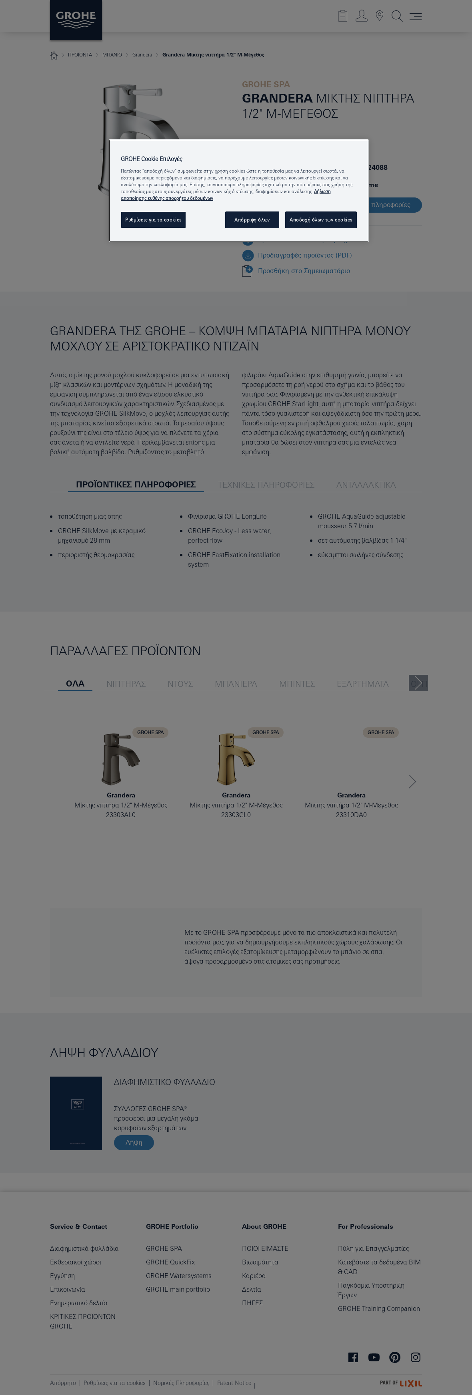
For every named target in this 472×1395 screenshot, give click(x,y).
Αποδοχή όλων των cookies (321, 219)
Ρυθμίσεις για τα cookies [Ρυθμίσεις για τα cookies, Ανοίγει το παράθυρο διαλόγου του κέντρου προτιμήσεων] (153, 219)
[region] (239, 190)
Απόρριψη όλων (252, 219)
